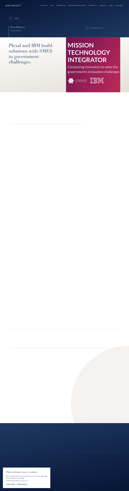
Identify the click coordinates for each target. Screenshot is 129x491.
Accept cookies (10, 484)
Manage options (22, 484)
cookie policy (24, 480)
